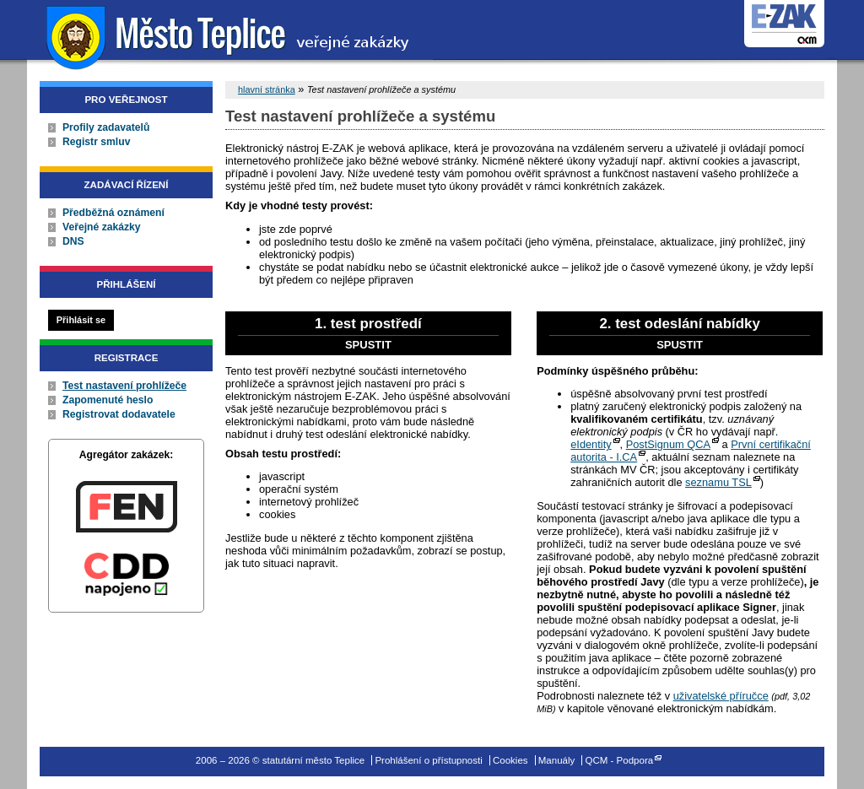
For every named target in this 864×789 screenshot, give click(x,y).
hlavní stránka (266, 89)
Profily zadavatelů (105, 127)
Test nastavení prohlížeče (124, 386)
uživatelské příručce (721, 695)
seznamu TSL (718, 482)
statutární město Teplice (230, 36)
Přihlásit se (81, 320)
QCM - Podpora (620, 760)
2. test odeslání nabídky (679, 333)
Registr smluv (96, 142)
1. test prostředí (368, 333)
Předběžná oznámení (113, 213)
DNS (73, 241)
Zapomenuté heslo (107, 400)
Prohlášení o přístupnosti (428, 760)
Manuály (556, 760)
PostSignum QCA (668, 444)
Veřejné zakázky (101, 227)
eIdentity (590, 444)
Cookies (510, 760)
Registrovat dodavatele (119, 414)
